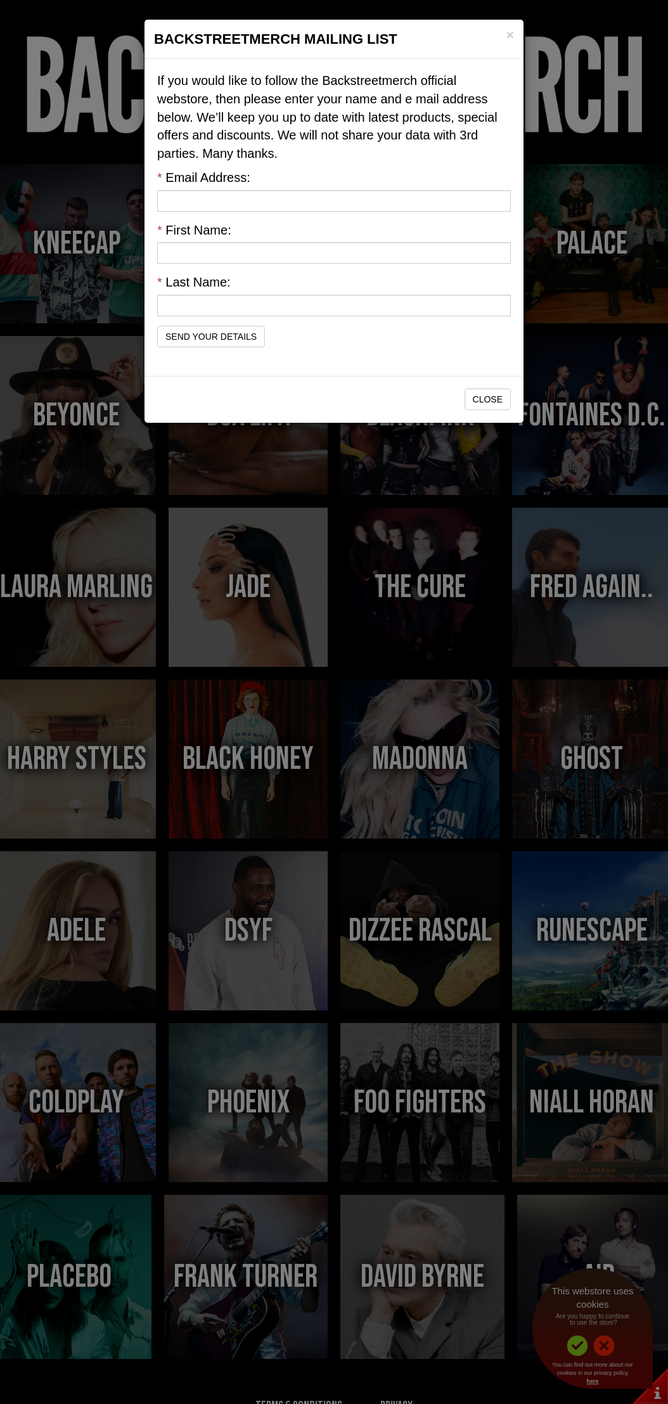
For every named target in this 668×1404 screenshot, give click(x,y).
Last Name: (194, 282)
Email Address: (203, 177)
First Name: (194, 230)
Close (488, 399)
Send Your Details (211, 337)
